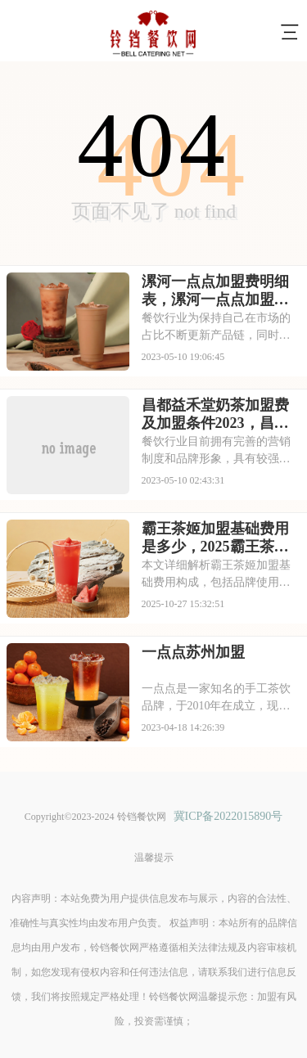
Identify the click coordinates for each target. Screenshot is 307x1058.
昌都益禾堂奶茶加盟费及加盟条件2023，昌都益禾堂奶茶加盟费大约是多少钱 (215, 415)
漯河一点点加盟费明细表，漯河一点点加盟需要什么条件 (215, 291)
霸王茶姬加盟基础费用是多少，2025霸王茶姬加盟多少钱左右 (215, 538)
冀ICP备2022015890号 (228, 816)
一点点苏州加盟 (193, 652)
